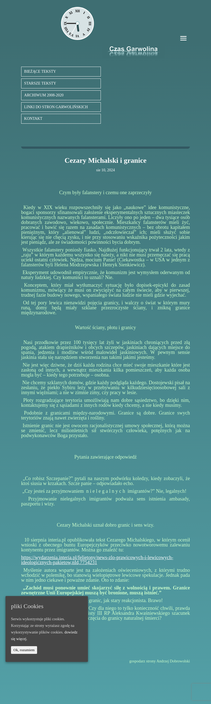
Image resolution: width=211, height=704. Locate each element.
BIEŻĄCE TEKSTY (40, 71)
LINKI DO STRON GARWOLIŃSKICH (56, 107)
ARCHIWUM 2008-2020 (44, 95)
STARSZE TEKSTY (40, 83)
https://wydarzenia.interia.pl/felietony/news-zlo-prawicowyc (81, 557)
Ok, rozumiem (24, 650)
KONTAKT (33, 119)
